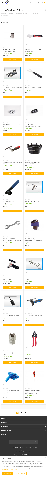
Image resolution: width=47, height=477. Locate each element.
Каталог (4, 418)
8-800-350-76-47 (18, 447)
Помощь (4, 434)
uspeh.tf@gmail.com (24, 451)
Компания (5, 426)
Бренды (4, 422)
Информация (6, 430)
